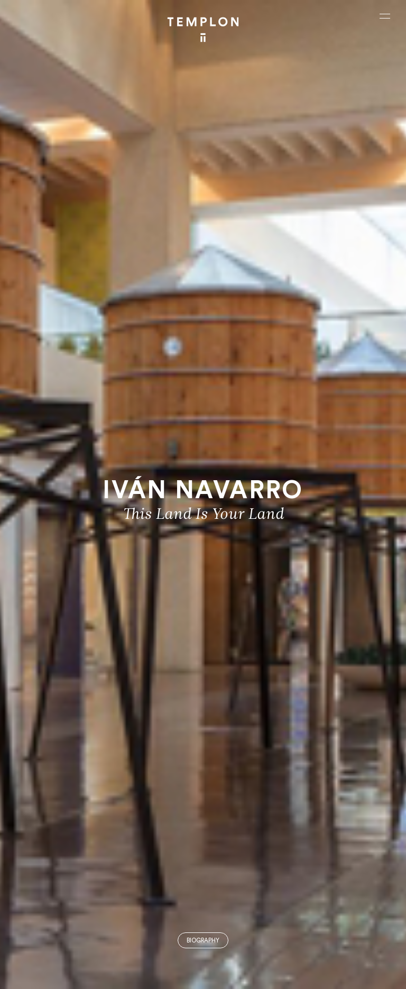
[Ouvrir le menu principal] (385, 16)
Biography (203, 941)
